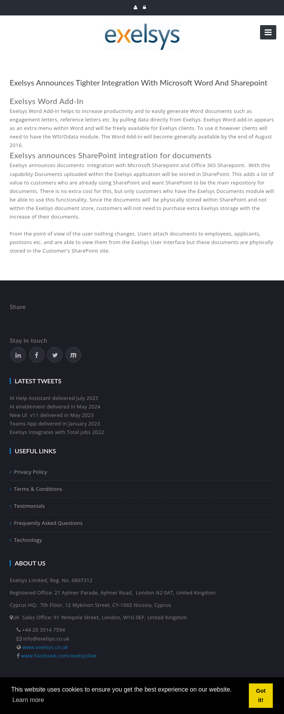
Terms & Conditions (36, 488)
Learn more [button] (28, 700)
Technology (26, 539)
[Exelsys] (142, 26)
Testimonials (27, 505)
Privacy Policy (28, 471)
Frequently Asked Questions (46, 522)
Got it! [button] (261, 695)
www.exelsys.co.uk (45, 647)
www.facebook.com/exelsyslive (59, 655)
